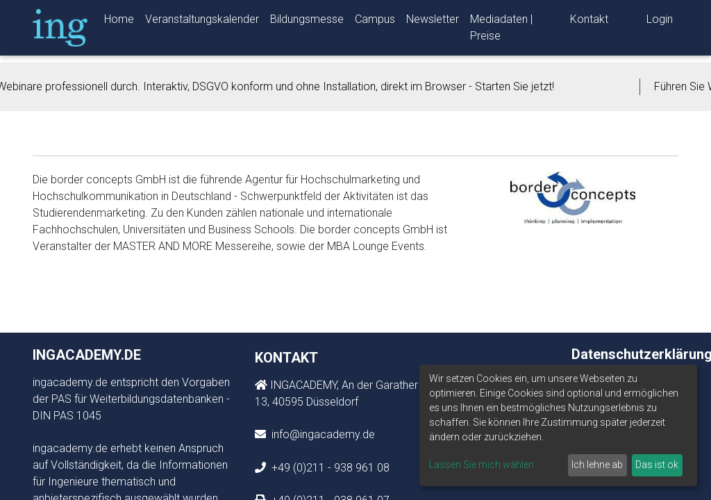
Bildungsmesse (307, 21)
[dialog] (558, 425)
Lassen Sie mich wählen (481, 464)
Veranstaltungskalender (202, 21)
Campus (375, 21)
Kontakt (589, 21)
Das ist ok (656, 464)
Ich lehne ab (597, 464)
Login (659, 21)
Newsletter (432, 21)
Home (119, 21)
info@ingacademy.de (322, 434)
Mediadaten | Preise (501, 30)
